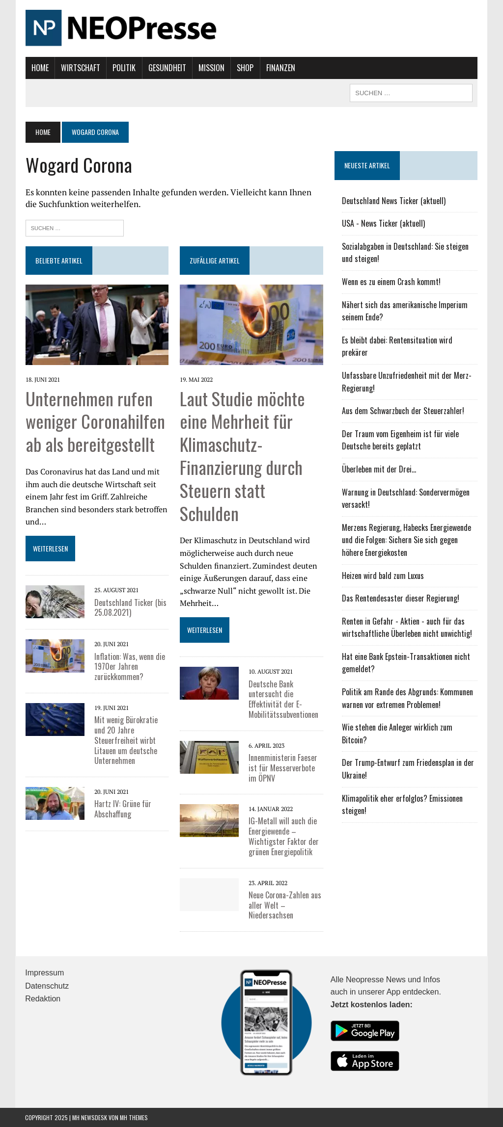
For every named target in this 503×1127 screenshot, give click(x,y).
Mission (211, 68)
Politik (124, 68)
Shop (245, 68)
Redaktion (42, 999)
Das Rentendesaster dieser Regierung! (400, 598)
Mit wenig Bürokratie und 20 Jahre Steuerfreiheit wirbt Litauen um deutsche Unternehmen (125, 740)
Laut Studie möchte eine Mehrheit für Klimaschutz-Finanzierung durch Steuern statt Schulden (242, 455)
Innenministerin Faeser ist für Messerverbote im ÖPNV (283, 768)
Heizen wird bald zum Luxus (383, 575)
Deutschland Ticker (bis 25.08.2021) (130, 607)
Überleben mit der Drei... (379, 469)
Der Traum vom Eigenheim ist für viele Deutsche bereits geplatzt (400, 440)
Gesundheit (167, 68)
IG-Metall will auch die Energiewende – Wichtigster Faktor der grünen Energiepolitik (284, 836)
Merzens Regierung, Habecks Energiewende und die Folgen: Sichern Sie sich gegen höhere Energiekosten (406, 540)
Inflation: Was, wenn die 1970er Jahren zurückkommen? (129, 666)
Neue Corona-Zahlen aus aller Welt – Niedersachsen (285, 905)
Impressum (44, 973)
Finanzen (280, 68)
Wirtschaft (80, 68)
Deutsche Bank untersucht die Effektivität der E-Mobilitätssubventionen (283, 699)
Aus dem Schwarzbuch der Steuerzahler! (403, 411)
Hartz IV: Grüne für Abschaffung (122, 809)
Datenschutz (47, 986)
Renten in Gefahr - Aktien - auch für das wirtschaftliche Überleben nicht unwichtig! (407, 627)
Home (39, 68)
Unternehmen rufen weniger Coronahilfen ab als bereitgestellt (95, 421)
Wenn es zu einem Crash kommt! (391, 282)
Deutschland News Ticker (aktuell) (394, 201)
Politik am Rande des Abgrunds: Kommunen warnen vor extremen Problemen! (407, 698)
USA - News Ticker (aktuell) (383, 223)
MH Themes (134, 1117)
